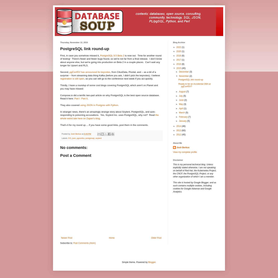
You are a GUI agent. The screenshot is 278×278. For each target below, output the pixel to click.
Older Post (156, 238)
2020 (179, 51)
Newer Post (66, 238)
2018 (179, 55)
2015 (179, 68)
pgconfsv (80, 138)
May (181, 104)
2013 (179, 130)
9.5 (69, 138)
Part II (84, 98)
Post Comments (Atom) (84, 243)
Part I (77, 98)
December (184, 72)
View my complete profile (185, 152)
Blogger (151, 262)
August (182, 91)
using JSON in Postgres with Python (99, 105)
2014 (179, 126)
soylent (98, 138)
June (181, 100)
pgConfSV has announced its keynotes (90, 72)
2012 (179, 134)
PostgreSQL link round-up (190, 79)
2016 (179, 64)
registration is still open (72, 78)
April (181, 108)
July (181, 96)
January (183, 121)
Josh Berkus (183, 147)
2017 (179, 60)
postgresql (89, 138)
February (183, 117)
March (182, 112)
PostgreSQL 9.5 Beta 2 (112, 55)
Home (112, 238)
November (184, 76)
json (74, 138)
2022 (179, 47)
